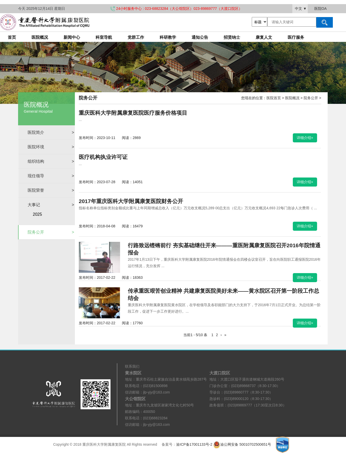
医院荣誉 (51, 190)
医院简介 (51, 132)
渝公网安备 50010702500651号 (242, 444)
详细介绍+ (305, 138)
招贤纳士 (232, 37)
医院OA (320, 8)
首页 (12, 37)
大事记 (51, 205)
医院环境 (51, 147)
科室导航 (104, 37)
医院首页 (273, 98)
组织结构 (51, 161)
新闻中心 (72, 37)
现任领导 (51, 176)
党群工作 (136, 37)
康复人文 (264, 37)
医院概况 (40, 37)
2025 (37, 214)
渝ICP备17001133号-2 (194, 444)
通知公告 (200, 37)
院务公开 (51, 232)
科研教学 (168, 37)
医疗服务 (296, 37)
